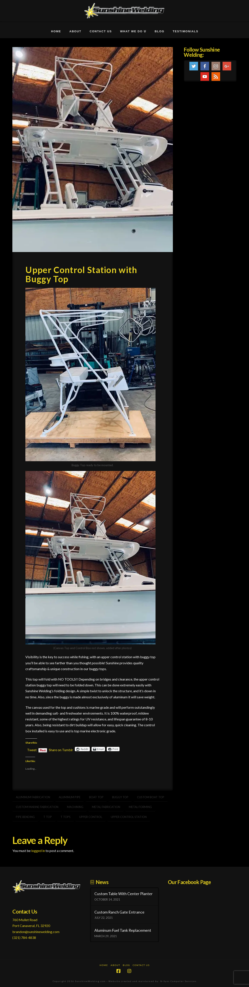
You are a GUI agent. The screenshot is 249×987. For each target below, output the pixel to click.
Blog (126, 965)
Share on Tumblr (61, 749)
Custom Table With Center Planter (123, 893)
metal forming (140, 807)
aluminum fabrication (33, 797)
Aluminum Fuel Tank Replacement (122, 930)
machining (75, 807)
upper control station (129, 817)
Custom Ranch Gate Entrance (119, 912)
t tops (65, 817)
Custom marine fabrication (37, 807)
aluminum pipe (69, 797)
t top (47, 817)
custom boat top (150, 797)
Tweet (32, 749)
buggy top (120, 797)
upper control (90, 817)
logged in (38, 851)
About (115, 965)
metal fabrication (106, 807)
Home (104, 965)
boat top (96, 797)
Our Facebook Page (189, 882)
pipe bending (25, 817)
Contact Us (141, 965)
